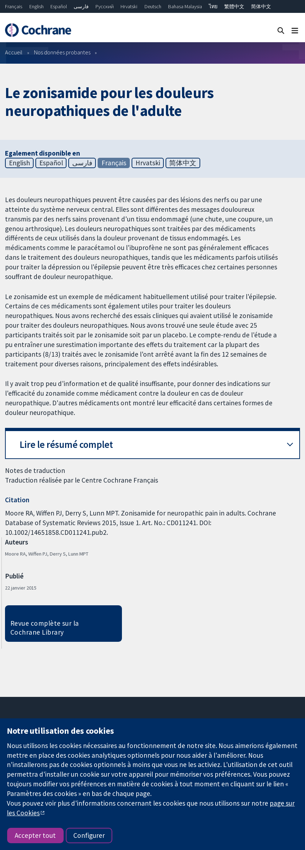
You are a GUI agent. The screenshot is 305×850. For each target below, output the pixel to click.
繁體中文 (234, 6)
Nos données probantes (62, 52)
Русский (104, 6)
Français (13, 6)
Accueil (14, 52)
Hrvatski (128, 6)
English (36, 6)
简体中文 (261, 6)
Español (58, 6)
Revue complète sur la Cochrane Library (44, 627)
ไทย (213, 6)
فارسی (81, 6)
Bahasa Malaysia (185, 6)
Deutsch (152, 6)
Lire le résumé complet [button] (66, 444)
